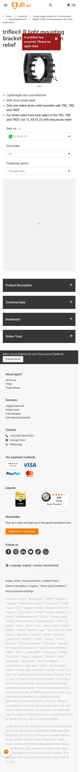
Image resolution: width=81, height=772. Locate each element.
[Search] (50, 5)
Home (9, 16)
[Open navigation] (5, 5)
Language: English (18, 565)
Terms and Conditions (52, 586)
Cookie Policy (50, 580)
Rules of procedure (16, 586)
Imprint (34, 586)
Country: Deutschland (45, 565)
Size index (13, 146)
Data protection (31, 580)
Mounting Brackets (18, 19)
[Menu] (66, 494)
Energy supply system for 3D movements (52, 16)
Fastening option (18, 163)
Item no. (12, 128)
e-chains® (22, 16)
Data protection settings (19, 591)
